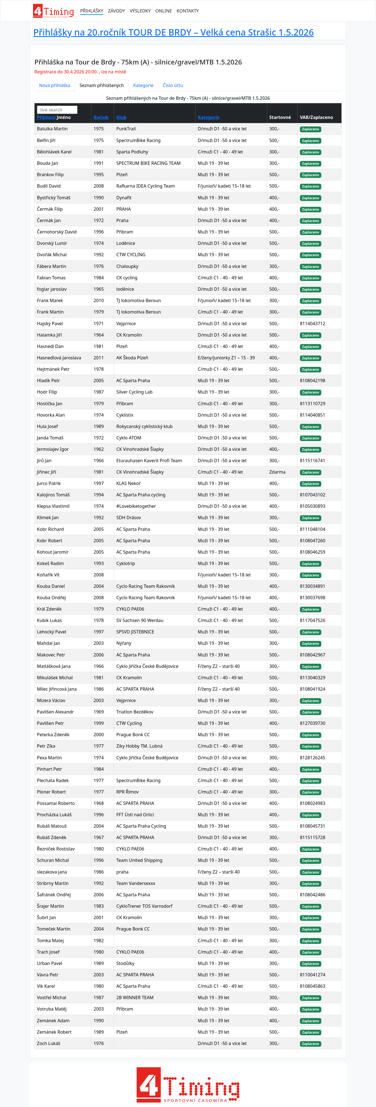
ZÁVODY (116, 11)
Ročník (101, 117)
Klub (121, 117)
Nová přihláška (54, 85)
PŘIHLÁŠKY (91, 11)
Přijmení (46, 117)
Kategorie (143, 85)
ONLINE (164, 11)
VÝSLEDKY (140, 11)
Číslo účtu (173, 85)
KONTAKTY (188, 11)
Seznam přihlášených (102, 85)
